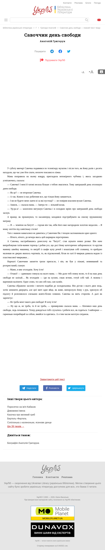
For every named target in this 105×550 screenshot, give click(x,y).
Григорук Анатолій (48, 28)
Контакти (67, 3)
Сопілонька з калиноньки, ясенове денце (29, 422)
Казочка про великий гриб (21, 414)
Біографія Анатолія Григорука (23, 443)
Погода (97, 3)
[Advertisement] (52, 121)
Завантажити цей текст (52, 379)
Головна (38, 477)
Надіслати (29, 388)
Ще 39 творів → (15, 426)
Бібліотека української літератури (17, 28)
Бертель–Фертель (17, 418)
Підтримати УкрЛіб (52, 60)
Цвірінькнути (76, 388)
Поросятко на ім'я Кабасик (21, 407)
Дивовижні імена (16, 411)
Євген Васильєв (61, 497)
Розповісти (52, 388)
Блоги (88, 3)
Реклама (79, 3)
